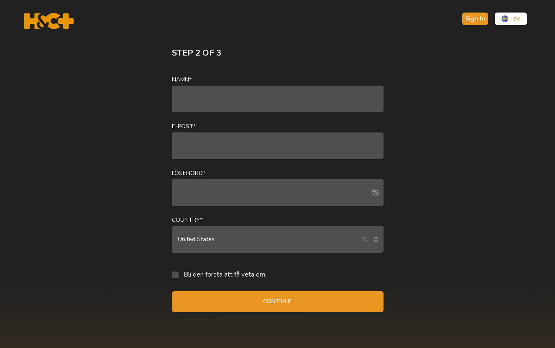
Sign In (475, 19)
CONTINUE (277, 301)
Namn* (182, 80)
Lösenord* (188, 173)
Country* (187, 220)
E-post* (184, 126)
